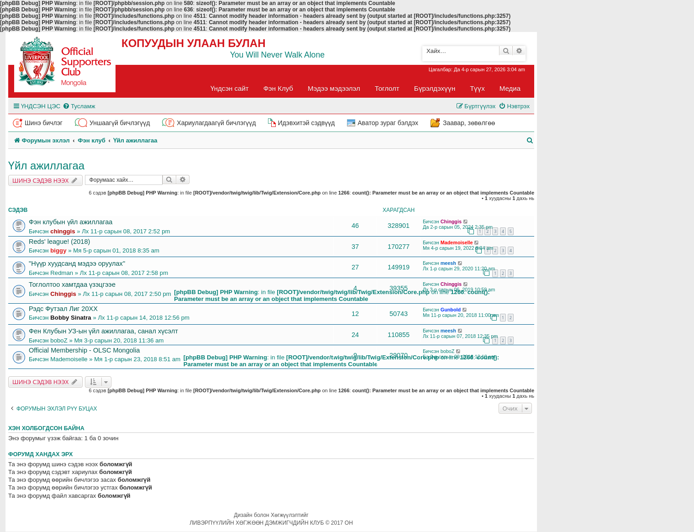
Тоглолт (387, 88)
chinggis (62, 231)
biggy (58, 250)
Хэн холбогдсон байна (46, 428)
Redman (61, 272)
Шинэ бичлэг (44, 122)
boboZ (58, 340)
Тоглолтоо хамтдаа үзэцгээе (72, 284)
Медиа (509, 88)
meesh (448, 263)
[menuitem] (79, 106)
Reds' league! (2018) (59, 241)
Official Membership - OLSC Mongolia (84, 350)
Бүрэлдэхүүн (434, 88)
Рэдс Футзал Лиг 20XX (63, 308)
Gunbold (451, 309)
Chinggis (451, 221)
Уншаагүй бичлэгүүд (119, 122)
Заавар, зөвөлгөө (469, 122)
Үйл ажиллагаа (46, 165)
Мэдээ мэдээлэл (334, 88)
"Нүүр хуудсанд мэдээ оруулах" (77, 263)
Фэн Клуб (278, 88)
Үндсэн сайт (229, 88)
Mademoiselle (457, 242)
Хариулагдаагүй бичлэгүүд (216, 122)
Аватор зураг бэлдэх (388, 122)
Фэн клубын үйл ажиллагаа (70, 222)
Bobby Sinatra (70, 317)
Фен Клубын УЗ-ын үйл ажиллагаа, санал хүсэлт (103, 331)
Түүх (477, 88)
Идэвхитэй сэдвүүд (306, 122)
